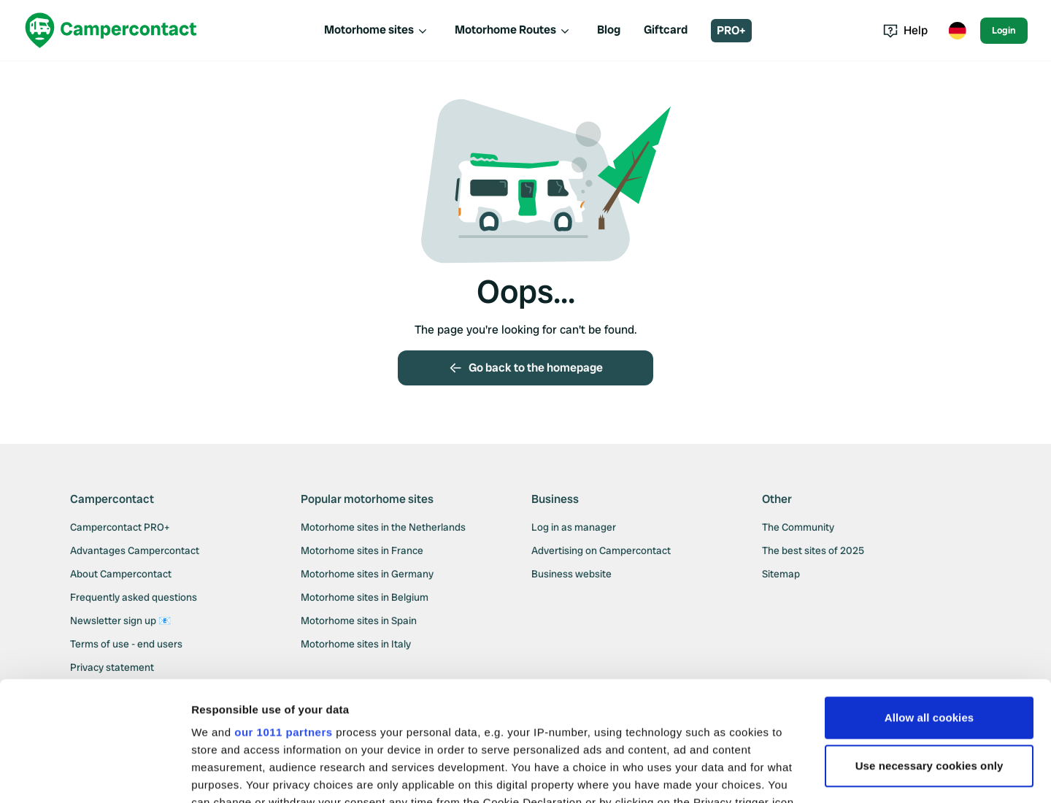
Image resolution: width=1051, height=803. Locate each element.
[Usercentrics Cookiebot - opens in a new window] (94, 774)
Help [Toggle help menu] (905, 30)
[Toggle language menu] (956, 30)
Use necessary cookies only (929, 646)
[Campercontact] (111, 30)
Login (1004, 30)
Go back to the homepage (525, 367)
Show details (225, 774)
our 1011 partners (283, 613)
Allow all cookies (929, 598)
